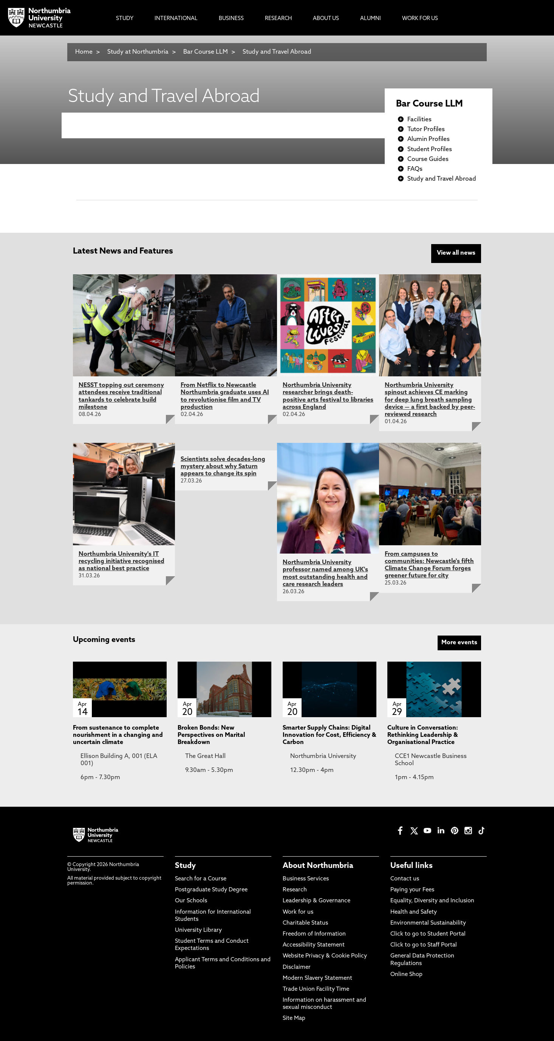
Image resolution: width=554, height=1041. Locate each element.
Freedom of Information (314, 934)
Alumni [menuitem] (370, 19)
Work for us (298, 912)
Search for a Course (200, 879)
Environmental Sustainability (428, 923)
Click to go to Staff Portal (423, 945)
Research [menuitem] (278, 19)
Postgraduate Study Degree (211, 890)
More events (459, 643)
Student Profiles (429, 150)
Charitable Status (305, 923)
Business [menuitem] (231, 19)
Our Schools (191, 901)
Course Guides (428, 159)
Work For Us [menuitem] (420, 19)
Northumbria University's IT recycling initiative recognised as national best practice (121, 561)
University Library (198, 930)
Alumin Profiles (428, 139)
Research (295, 890)
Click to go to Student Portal (428, 934)
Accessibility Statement (314, 945)
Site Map (294, 1018)
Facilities (419, 120)
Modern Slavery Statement (317, 978)
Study (185, 865)
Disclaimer (297, 967)
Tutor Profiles (426, 130)
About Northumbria (318, 865)
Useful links (411, 865)
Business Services (306, 879)
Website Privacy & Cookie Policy (325, 956)
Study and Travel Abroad (277, 52)
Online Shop (406, 974)
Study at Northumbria (138, 52)
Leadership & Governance (316, 901)
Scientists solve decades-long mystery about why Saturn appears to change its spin (223, 466)
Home (84, 52)
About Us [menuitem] (326, 19)
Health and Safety (413, 912)
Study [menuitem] (124, 19)
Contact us (404, 879)
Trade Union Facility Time (316, 989)
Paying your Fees (412, 890)
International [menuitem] (176, 19)
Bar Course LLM (205, 52)
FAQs (414, 169)
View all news (456, 253)
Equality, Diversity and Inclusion (432, 901)
